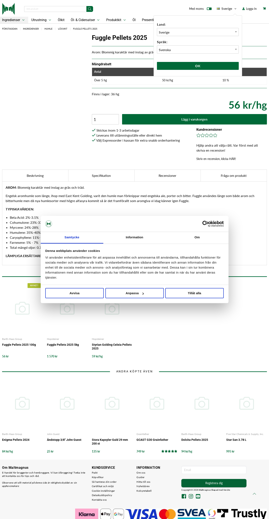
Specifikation (101, 175)
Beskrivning (35, 175)
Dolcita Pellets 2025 (194, 439)
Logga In (249, 8)
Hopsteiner (53, 339)
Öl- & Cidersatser (85, 20)
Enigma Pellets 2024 (15, 439)
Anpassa (135, 293)
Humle (48, 28)
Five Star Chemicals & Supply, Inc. (245, 434)
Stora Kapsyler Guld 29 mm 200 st (110, 441)
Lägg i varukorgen (194, 119)
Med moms (200, 9)
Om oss (140, 472)
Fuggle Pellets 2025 (85, 28)
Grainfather (142, 434)
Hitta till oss (143, 481)
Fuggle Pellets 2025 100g (19, 344)
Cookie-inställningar (103, 490)
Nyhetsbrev (143, 486)
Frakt (95, 472)
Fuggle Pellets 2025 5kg (63, 344)
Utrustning (41, 20)
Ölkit (61, 20)
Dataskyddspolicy (102, 495)
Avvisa (74, 293)
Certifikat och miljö (103, 486)
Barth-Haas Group (12, 339)
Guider (140, 477)
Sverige (227, 8)
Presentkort (150, 20)
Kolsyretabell (144, 490)
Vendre (226, 490)
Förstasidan (9, 28)
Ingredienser (31, 28)
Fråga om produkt (234, 175)
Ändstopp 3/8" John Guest (64, 439)
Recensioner (167, 175)
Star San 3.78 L (236, 439)
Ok (198, 66)
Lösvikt (62, 28)
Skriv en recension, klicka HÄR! (216, 159)
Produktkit (116, 20)
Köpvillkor (98, 477)
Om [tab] (197, 237)
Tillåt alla (194, 293)
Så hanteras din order (104, 481)
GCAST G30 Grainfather (152, 439)
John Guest (53, 434)
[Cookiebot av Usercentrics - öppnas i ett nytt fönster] (205, 224)
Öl (134, 20)
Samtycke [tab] (71, 237)
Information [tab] (134, 237)
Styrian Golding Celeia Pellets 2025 (112, 346)
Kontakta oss (99, 499)
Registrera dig (214, 483)
